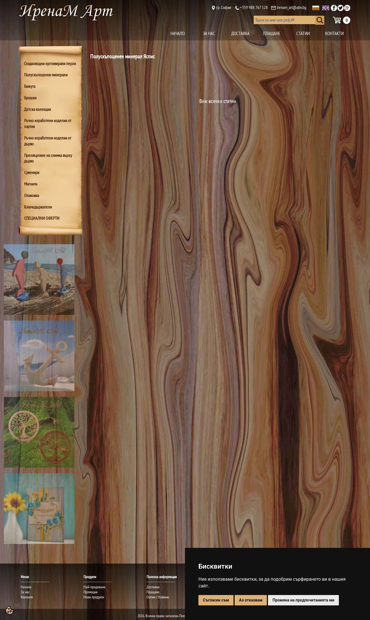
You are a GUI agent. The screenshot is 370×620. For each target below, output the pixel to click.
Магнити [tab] (30, 184)
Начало (26, 586)
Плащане (153, 591)
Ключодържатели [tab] (38, 207)
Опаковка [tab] (31, 195)
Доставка (153, 586)
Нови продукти (94, 597)
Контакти (27, 597)
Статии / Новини (158, 597)
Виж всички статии (217, 101)
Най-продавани (94, 586)
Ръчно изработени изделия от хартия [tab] (47, 123)
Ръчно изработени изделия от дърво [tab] (47, 141)
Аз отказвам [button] (251, 600)
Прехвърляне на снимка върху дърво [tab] (48, 158)
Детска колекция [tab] (37, 109)
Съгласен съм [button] (216, 600)
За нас (25, 591)
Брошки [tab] (30, 97)
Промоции (91, 591)
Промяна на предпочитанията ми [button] (303, 600)
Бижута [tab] (29, 86)
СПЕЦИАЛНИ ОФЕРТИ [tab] (41, 218)
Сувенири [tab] (31, 172)
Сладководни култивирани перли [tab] (50, 63)
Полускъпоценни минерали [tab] (46, 74)
